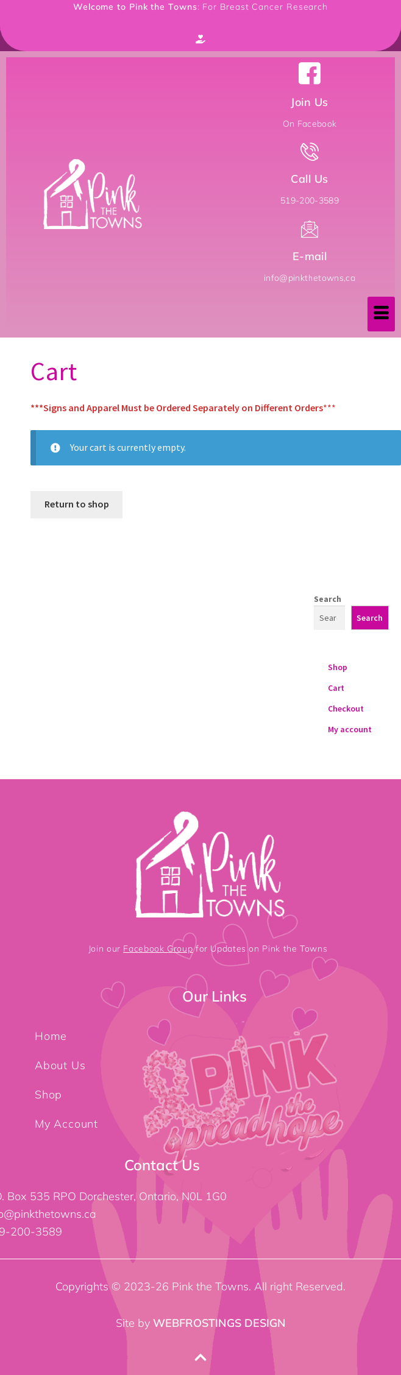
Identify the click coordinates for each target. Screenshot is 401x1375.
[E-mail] (309, 229)
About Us (60, 1065)
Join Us (309, 102)
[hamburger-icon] (381, 314)
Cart (336, 687)
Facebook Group (158, 948)
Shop (337, 667)
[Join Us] (310, 73)
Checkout (346, 708)
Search (327, 598)
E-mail (310, 256)
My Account (66, 1124)
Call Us (309, 179)
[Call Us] (309, 152)
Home (51, 1036)
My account (350, 729)
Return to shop (76, 504)
